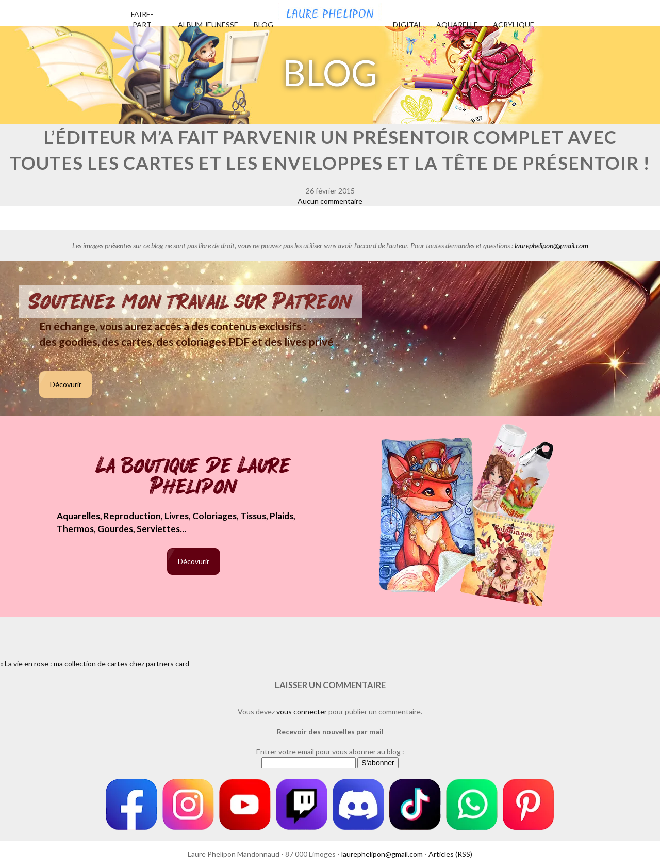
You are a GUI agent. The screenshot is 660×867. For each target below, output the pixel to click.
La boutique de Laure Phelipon (193, 477)
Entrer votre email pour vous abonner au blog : (330, 751)
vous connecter (301, 711)
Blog (263, 24)
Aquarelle (457, 24)
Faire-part (142, 19)
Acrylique (513, 24)
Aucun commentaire (330, 201)
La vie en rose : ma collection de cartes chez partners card (97, 663)
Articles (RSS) (450, 853)
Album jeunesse (208, 24)
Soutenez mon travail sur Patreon (190, 302)
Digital (407, 24)
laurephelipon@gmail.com (551, 245)
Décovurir (65, 384)
